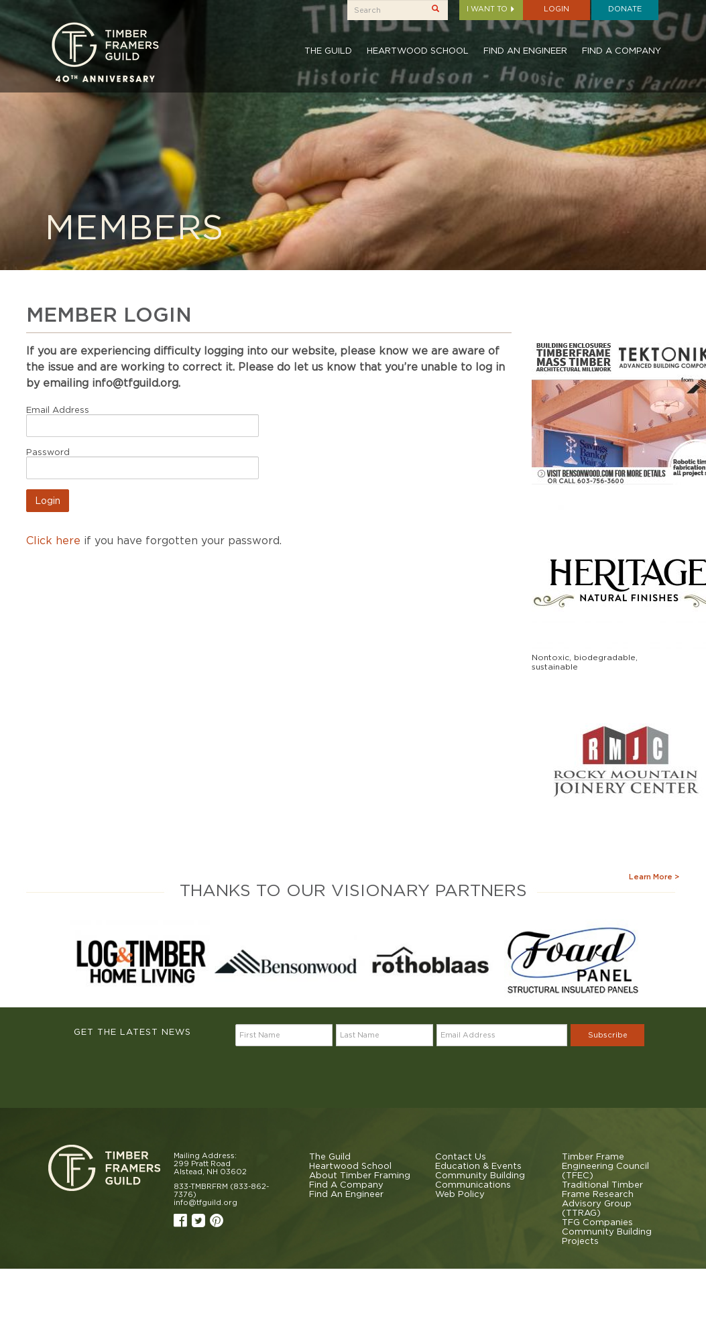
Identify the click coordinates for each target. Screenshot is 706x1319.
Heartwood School (418, 50)
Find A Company (621, 50)
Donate (625, 9)
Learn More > (654, 876)
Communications (473, 1184)
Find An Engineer (525, 50)
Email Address (57, 409)
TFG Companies (597, 1222)
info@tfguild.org (205, 1202)
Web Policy (460, 1193)
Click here (53, 540)
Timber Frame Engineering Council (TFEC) (605, 1165)
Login (556, 9)
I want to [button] (491, 9)
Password (48, 451)
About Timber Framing (359, 1175)
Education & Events (478, 1165)
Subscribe (608, 1035)
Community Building (480, 1175)
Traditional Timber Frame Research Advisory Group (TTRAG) (602, 1198)
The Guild (328, 50)
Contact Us (460, 1156)
